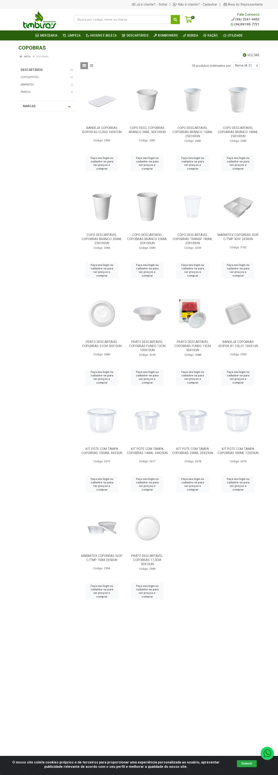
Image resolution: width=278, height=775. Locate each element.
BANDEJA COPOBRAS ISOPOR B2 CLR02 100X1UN (102, 130)
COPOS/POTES (29, 77)
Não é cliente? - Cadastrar (195, 4)
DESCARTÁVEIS (32, 70)
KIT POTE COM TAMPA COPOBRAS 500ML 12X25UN (238, 451)
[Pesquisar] (175, 19)
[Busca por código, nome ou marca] (122, 19)
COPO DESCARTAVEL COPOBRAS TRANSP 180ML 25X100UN (193, 239)
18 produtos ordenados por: (212, 66)
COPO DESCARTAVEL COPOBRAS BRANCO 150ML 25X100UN (192, 132)
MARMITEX (27, 84)
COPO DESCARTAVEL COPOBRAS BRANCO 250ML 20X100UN (147, 239)
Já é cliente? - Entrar (149, 4)
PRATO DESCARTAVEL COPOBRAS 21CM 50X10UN (102, 344)
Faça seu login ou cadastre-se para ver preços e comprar (102, 163)
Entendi (247, 763)
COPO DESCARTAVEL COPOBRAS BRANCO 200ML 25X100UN (102, 239)
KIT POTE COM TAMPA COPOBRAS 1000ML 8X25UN (101, 451)
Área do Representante (243, 4)
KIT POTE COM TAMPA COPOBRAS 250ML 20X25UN (192, 451)
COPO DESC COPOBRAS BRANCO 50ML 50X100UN (147, 130)
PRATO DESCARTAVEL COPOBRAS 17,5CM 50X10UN (147, 560)
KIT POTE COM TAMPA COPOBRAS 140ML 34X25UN (147, 451)
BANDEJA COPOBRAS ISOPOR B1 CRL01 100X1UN (238, 344)
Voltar (251, 55)
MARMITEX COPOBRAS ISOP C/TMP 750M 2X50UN (101, 558)
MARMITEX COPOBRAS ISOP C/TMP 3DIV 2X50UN (238, 237)
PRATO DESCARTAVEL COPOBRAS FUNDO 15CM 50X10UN (192, 346)
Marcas (47, 106)
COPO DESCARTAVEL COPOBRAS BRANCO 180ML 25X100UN (238, 132)
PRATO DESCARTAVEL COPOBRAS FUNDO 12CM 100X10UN (147, 346)
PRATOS (25, 92)
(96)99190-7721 (245, 24)
